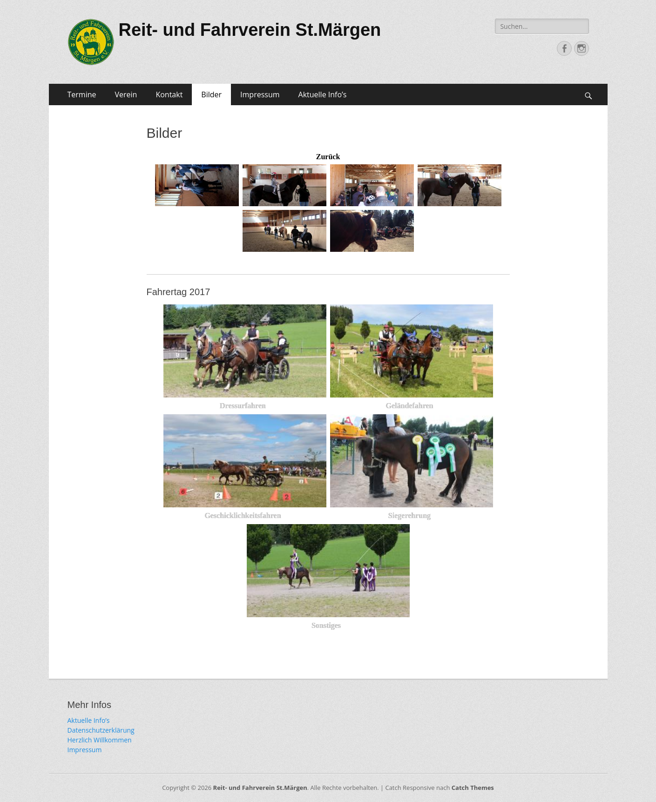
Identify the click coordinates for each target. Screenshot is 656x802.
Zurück (328, 157)
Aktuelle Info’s (322, 94)
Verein (126, 94)
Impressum (259, 94)
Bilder (211, 94)
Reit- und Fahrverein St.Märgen (250, 30)
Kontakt (169, 94)
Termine (82, 94)
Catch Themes (473, 787)
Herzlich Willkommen (100, 739)
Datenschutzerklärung (101, 730)
